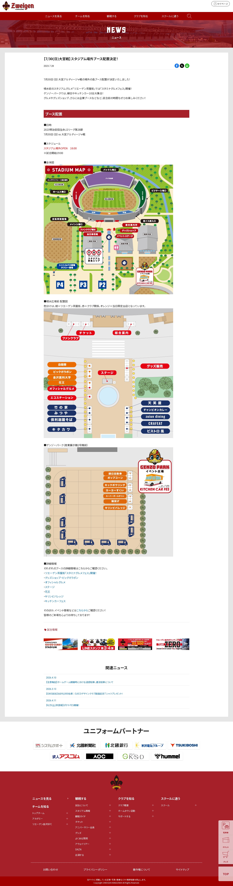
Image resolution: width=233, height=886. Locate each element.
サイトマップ (182, 869)
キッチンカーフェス (55, 601)
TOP (226, 874)
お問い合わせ (50, 869)
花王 (47, 592)
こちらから (82, 610)
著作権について (141, 869)
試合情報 (52, 629)
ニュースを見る (53, 16)
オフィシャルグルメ (55, 582)
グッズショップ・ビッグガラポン (61, 578)
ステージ (50, 587)
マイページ (220, 3)
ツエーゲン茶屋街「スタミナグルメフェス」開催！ (71, 573)
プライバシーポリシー (95, 869)
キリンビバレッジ (54, 596)
